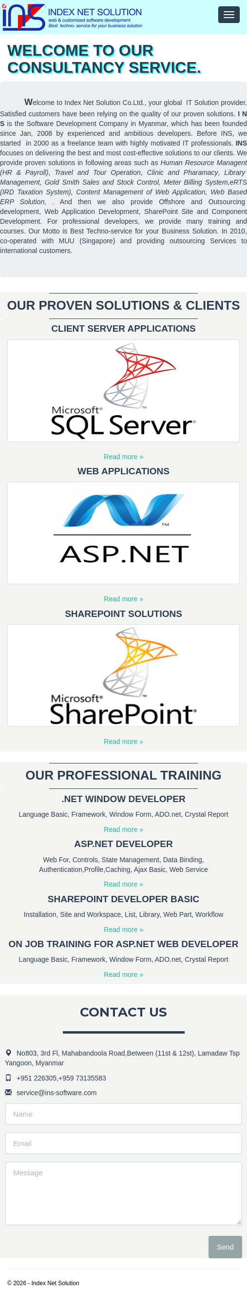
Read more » (123, 457)
